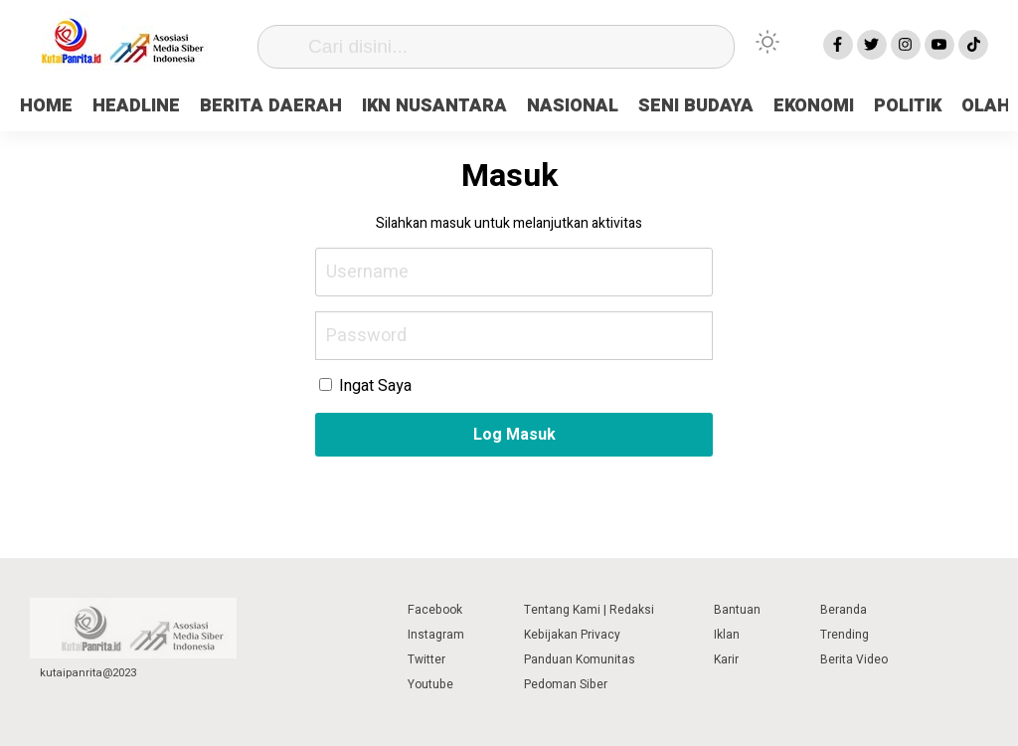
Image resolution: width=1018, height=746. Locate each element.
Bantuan (737, 610)
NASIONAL (572, 106)
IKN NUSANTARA (434, 106)
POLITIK (907, 106)
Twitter (426, 659)
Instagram (436, 635)
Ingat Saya (365, 386)
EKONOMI (813, 106)
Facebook (435, 610)
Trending (844, 635)
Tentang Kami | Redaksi (589, 610)
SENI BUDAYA (696, 106)
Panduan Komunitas (579, 659)
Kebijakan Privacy (572, 635)
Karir (726, 659)
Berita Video (854, 659)
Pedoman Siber (565, 684)
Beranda (843, 610)
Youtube (430, 684)
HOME (46, 106)
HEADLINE (136, 106)
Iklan (727, 635)
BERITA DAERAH (271, 106)
